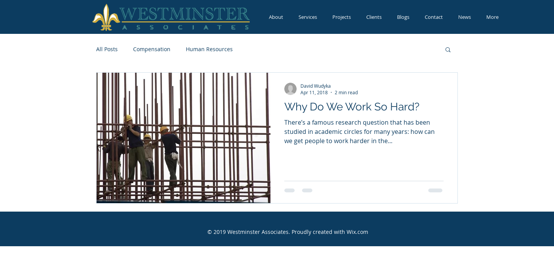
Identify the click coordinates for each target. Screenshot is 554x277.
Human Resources (209, 49)
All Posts (107, 49)
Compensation (151, 49)
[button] (448, 50)
